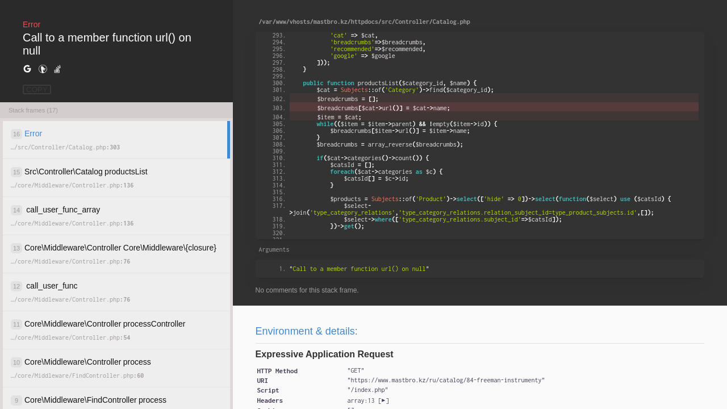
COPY (37, 89)
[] (367, 400)
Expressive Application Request (325, 354)
